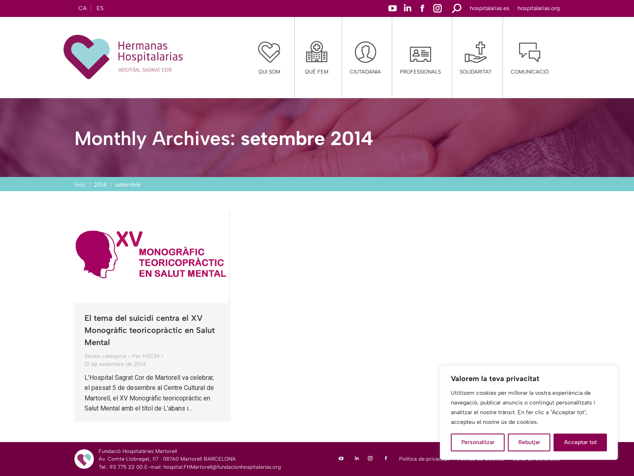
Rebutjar (529, 442)
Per (145, 356)
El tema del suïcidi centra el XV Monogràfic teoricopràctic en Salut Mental (150, 330)
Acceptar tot (580, 442)
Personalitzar (478, 442)
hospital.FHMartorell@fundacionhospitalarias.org (222, 467)
